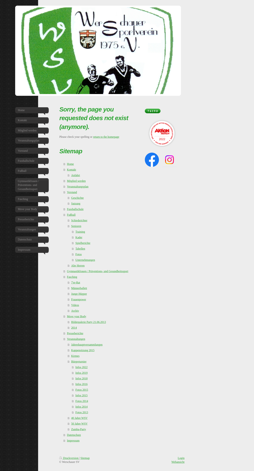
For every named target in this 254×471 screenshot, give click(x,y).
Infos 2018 (81, 378)
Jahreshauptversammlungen (87, 344)
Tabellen (80, 248)
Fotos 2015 (81, 389)
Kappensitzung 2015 (83, 350)
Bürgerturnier (79, 361)
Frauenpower (78, 299)
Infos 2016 (81, 384)
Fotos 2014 (81, 401)
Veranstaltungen (76, 338)
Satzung (75, 203)
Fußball (71, 214)
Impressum (73, 440)
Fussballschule (75, 209)
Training (80, 231)
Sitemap (85, 458)
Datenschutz (74, 434)
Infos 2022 (81, 367)
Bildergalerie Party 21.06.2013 (88, 322)
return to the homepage (106, 136)
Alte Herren (78, 265)
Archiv (75, 310)
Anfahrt (75, 175)
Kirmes (75, 355)
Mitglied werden (76, 180)
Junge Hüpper (79, 293)
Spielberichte (82, 242)
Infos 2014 (81, 406)
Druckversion (69, 458)
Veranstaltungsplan (78, 186)
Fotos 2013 (81, 412)
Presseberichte (75, 333)
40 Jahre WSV (79, 417)
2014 (74, 327)
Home (70, 163)
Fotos (78, 254)
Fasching (72, 276)
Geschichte (77, 197)
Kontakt (71, 169)
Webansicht (178, 461)
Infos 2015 (81, 395)
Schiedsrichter (79, 220)
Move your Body (76, 316)
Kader (78, 237)
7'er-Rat (75, 282)
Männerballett (79, 288)
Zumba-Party (78, 429)
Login (181, 458)
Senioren (76, 226)
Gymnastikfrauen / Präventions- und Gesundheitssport (97, 271)
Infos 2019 (81, 372)
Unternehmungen (85, 259)
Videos (75, 305)
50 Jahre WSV (79, 423)
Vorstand (72, 192)
